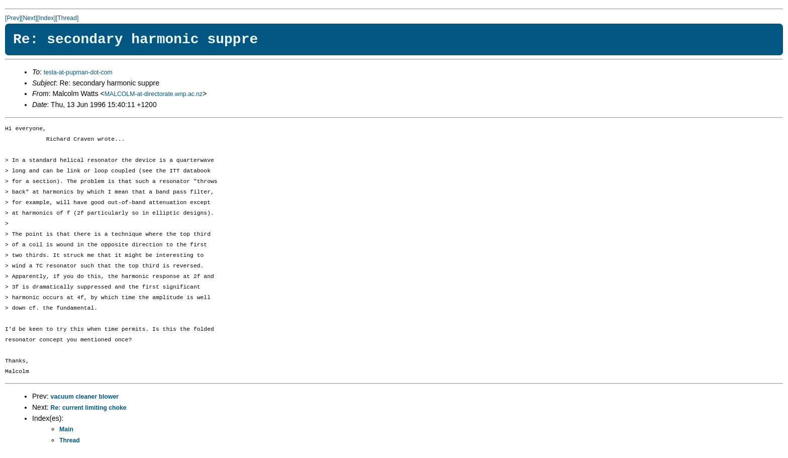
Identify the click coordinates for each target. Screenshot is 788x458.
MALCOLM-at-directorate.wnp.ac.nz (154, 94)
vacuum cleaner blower (85, 396)
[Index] (46, 18)
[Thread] (67, 18)
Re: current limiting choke (89, 407)
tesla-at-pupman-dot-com (78, 72)
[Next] (29, 18)
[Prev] (13, 18)
